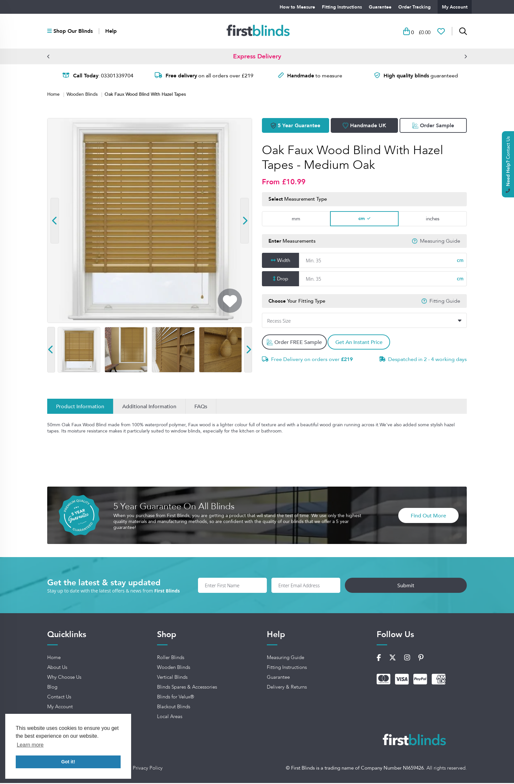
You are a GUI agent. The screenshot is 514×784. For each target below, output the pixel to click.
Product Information (80, 407)
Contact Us (59, 698)
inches (432, 219)
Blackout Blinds (173, 708)
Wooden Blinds (83, 95)
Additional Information (149, 407)
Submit (436, 586)
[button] (48, 57)
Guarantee (380, 6)
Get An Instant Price (362, 343)
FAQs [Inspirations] (200, 407)
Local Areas (169, 718)
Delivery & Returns (287, 688)
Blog (52, 688)
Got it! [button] (68, 761)
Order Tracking (414, 6)
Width (283, 261)
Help (111, 32)
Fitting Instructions (342, 6)
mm (296, 219)
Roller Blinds (170, 659)
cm (361, 219)
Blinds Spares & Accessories (187, 688)
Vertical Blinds (172, 678)
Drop (282, 280)
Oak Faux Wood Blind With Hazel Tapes (145, 95)
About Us (57, 669)
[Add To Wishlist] (230, 302)
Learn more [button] (30, 745)
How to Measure (297, 6)
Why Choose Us (64, 678)
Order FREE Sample (294, 343)
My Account (454, 6)
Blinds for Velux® (175, 698)
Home (54, 95)
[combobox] (364, 321)
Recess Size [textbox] (279, 322)
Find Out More (428, 516)
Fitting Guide (444, 302)
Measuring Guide (440, 242)
